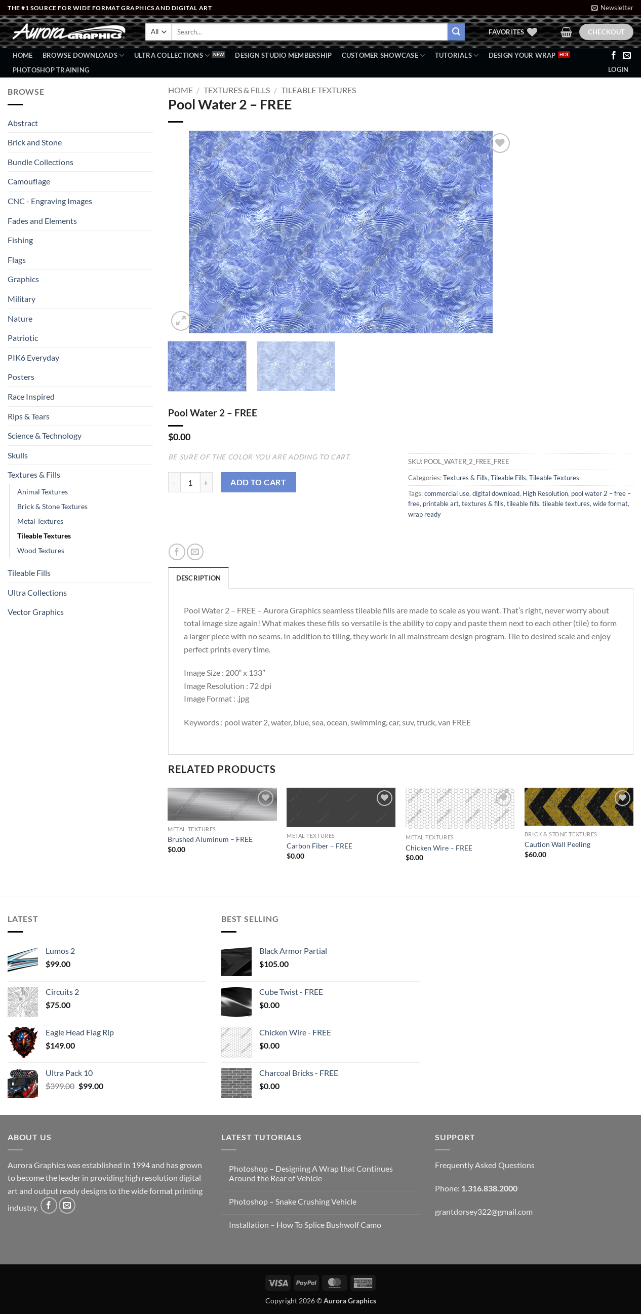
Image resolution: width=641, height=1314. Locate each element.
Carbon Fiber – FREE (319, 845)
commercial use (446, 493)
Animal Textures (42, 491)
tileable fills (523, 503)
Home (23, 55)
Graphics (23, 279)
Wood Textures (40, 550)
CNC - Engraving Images (50, 201)
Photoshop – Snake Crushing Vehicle (292, 1201)
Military (21, 298)
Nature (20, 318)
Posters (21, 376)
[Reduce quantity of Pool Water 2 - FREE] (174, 482)
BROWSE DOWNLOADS (84, 55)
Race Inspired (31, 396)
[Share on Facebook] (177, 552)
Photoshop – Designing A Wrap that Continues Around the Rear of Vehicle (311, 1173)
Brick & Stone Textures (52, 506)
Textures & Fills (34, 474)
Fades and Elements (42, 220)
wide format (610, 503)
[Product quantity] (190, 482)
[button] (612, 7)
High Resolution (545, 493)
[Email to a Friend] (195, 552)
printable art (441, 503)
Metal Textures (40, 521)
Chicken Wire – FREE (439, 847)
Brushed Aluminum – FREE (210, 839)
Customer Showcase (383, 55)
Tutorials (457, 55)
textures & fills (483, 503)
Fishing (20, 240)
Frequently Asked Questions (485, 1165)
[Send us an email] (627, 55)
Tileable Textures (44, 535)
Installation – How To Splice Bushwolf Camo (305, 1224)
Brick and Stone (35, 142)
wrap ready (424, 514)
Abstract (23, 123)
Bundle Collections (40, 162)
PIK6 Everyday (33, 357)
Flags (17, 259)
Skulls (18, 455)
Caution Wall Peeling (557, 844)
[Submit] (456, 32)
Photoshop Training (51, 70)
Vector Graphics (36, 611)
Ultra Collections (172, 55)
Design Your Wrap (522, 55)
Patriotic (23, 337)
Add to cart (258, 482)
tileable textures (566, 503)
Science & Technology (45, 435)
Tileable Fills (29, 572)
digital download (495, 493)
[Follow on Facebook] (614, 55)
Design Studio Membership (283, 55)
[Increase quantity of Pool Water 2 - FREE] (207, 482)
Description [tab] (198, 578)
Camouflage (29, 181)
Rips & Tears (29, 416)
